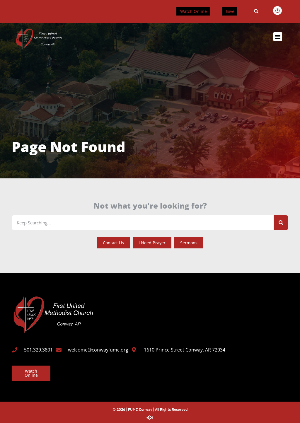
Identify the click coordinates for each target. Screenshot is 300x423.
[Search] (281, 222)
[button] (256, 11)
